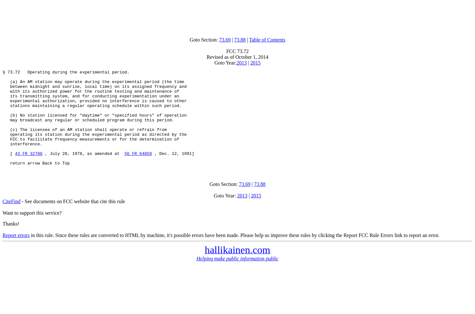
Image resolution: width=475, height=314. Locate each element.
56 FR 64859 (138, 170)
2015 (255, 62)
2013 (242, 62)
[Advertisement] (238, 17)
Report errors (16, 254)
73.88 (240, 39)
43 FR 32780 (28, 170)
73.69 (225, 39)
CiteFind (11, 220)
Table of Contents (267, 39)
